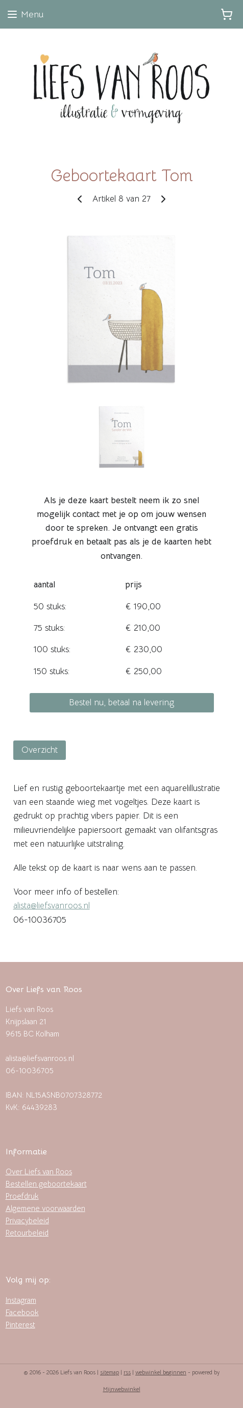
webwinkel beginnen (160, 1372)
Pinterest (20, 1324)
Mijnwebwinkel (121, 1389)
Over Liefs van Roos (39, 1171)
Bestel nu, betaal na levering (121, 702)
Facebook (22, 1312)
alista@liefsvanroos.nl (51, 905)
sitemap (109, 1372)
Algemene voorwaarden (45, 1208)
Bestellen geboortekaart (46, 1184)
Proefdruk (22, 1196)
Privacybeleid (27, 1220)
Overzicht (39, 749)
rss (127, 1372)
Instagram (21, 1300)
